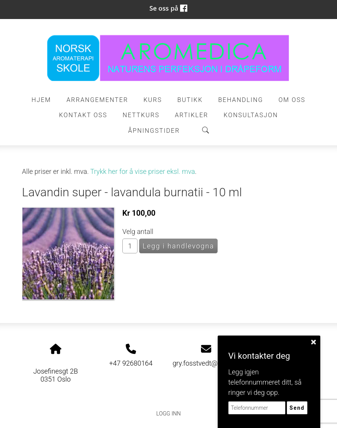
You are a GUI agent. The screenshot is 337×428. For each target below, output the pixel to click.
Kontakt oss (83, 115)
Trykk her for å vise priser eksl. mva (142, 171)
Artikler (191, 115)
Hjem (41, 99)
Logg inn (168, 413)
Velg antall (137, 231)
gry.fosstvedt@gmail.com (210, 363)
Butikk (190, 99)
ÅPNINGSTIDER (154, 130)
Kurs (153, 99)
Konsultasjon (251, 115)
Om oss (291, 99)
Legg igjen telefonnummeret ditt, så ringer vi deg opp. (265, 382)
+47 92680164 (130, 363)
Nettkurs (141, 115)
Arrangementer (97, 99)
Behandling (240, 99)
